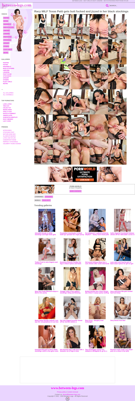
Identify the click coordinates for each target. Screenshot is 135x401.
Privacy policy (61, 392)
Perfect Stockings (10, 142)
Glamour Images (9, 136)
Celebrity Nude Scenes (12, 143)
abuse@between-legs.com (71, 394)
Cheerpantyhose (9, 140)
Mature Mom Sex (9, 134)
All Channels (8, 95)
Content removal (72, 392)
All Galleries (8, 93)
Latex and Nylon (9, 138)
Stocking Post (8, 132)
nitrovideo (7, 130)
